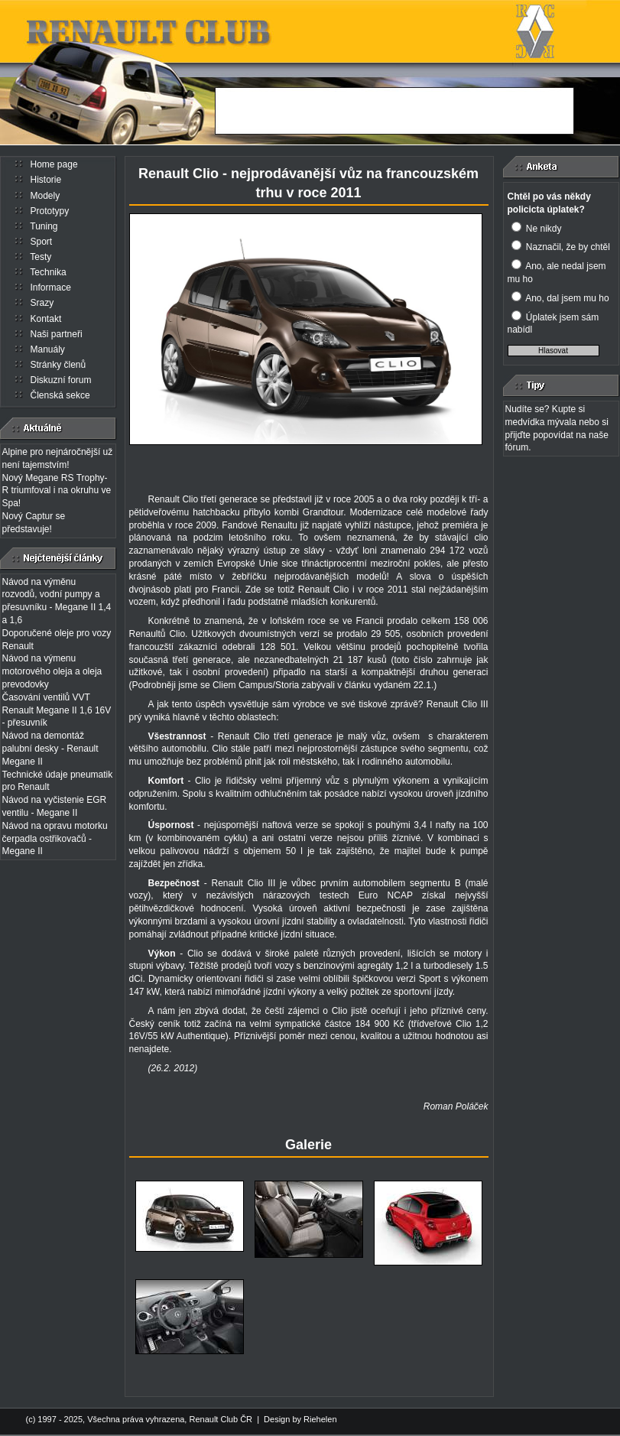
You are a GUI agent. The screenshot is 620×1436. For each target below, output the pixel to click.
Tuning (43, 226)
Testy (40, 257)
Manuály (48, 349)
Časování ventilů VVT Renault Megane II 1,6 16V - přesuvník (57, 710)
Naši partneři (57, 334)
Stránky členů (58, 364)
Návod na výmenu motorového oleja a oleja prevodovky (52, 671)
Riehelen (320, 1419)
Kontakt (46, 319)
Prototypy (50, 211)
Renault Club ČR (220, 1419)
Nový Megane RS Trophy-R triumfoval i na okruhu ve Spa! (57, 491)
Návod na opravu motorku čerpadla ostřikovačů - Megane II (55, 838)
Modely (45, 195)
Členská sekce (60, 395)
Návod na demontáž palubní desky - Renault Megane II (50, 748)
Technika (48, 272)
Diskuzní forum (61, 380)
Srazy (42, 302)
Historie (46, 179)
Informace (51, 287)
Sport (42, 241)
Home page (54, 164)
